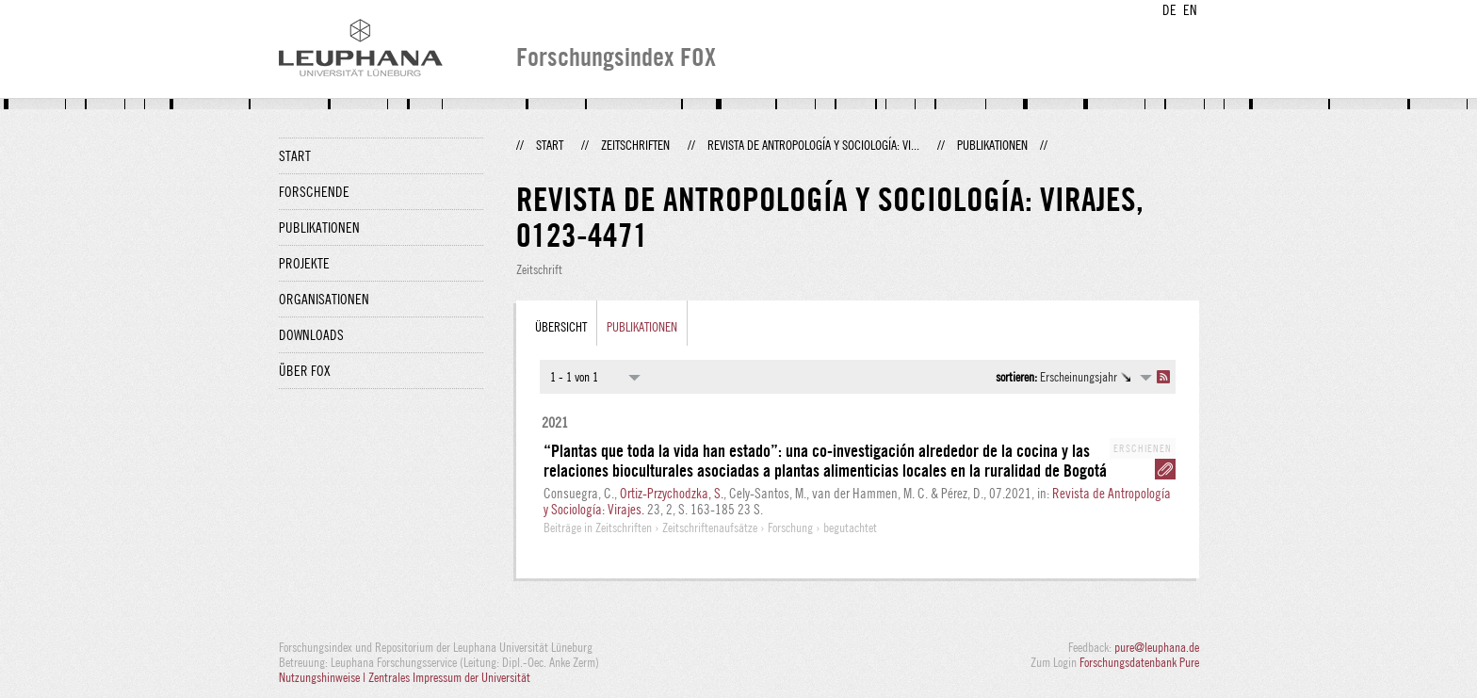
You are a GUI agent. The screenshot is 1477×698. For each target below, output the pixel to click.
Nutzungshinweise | (323, 677)
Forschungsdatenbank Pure (1139, 662)
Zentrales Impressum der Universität (449, 677)
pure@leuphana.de (1156, 647)
